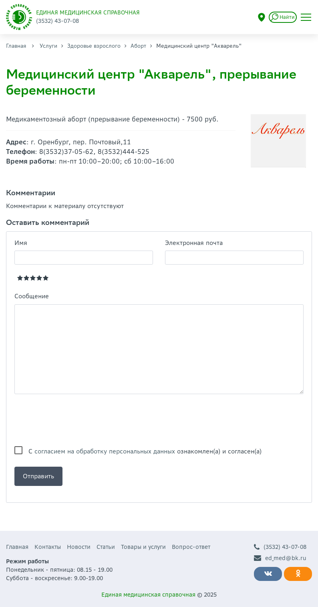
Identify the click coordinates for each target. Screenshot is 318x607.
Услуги (48, 45)
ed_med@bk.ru (280, 558)
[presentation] (75, 420)
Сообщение (31, 296)
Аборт (138, 45)
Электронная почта (194, 243)
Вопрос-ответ (191, 546)
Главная (16, 45)
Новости (79, 546)
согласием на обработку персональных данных (104, 451)
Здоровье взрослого (94, 45)
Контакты (47, 546)
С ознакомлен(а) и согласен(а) (145, 451)
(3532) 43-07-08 (280, 547)
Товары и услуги (143, 546)
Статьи (106, 546)
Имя (20, 243)
